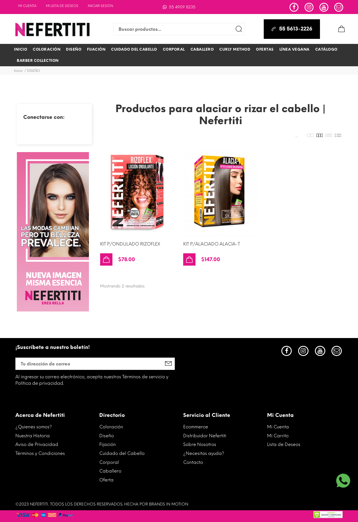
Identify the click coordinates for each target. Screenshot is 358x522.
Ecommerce (195, 426)
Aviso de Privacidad (36, 444)
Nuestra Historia (32, 435)
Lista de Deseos (283, 444)
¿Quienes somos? (33, 426)
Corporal (109, 462)
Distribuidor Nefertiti (204, 435)
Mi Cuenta (27, 6)
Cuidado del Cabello (122, 453)
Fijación (107, 444)
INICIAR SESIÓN (100, 6)
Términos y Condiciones (40, 453)
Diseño (106, 435)
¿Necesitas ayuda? (203, 453)
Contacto (193, 462)
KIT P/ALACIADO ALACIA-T (211, 244)
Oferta (106, 480)
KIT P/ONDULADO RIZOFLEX (130, 244)
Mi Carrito (278, 435)
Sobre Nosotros (199, 444)
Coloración (111, 426)
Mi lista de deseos (62, 6)
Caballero (110, 471)
